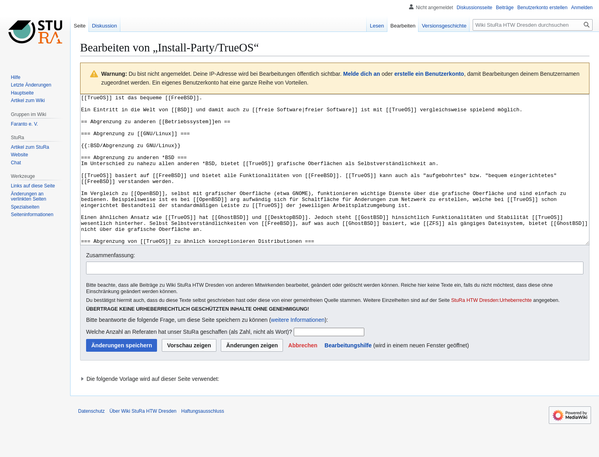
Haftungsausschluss (202, 441)
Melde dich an (361, 74)
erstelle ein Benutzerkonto (429, 74)
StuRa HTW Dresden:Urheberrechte (491, 330)
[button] (302, 375)
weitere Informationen (298, 350)
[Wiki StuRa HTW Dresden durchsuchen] (533, 25)
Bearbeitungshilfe (347, 375)
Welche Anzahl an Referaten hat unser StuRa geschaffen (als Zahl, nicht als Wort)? (189, 362)
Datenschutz (91, 441)
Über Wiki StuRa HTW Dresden (143, 441)
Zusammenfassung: (110, 285)
